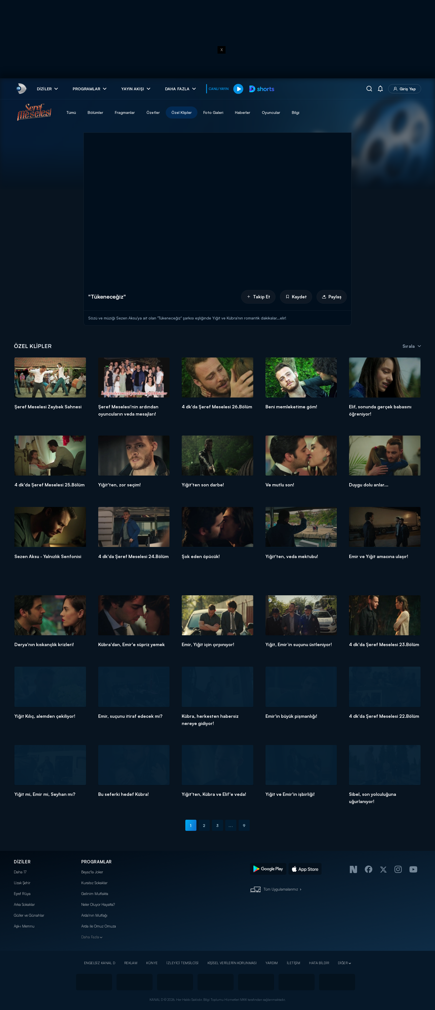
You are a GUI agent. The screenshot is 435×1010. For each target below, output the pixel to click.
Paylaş (332, 296)
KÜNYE (152, 963)
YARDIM (271, 963)
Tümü (71, 112)
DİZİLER (22, 861)
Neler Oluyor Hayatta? (98, 904)
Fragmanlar (125, 112)
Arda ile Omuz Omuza (98, 926)
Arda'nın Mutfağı (94, 915)
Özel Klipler (181, 112)
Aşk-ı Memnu (24, 926)
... (231, 825)
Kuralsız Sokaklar (94, 883)
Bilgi (295, 112)
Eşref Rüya (22, 893)
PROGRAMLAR (96, 861)
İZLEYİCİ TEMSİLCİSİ (182, 963)
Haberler (242, 112)
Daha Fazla (90, 937)
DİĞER (343, 963)
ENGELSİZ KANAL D (99, 963)
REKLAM (131, 963)
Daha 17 (20, 872)
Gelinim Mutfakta (94, 893)
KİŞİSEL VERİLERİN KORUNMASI (232, 963)
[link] (21, 89)
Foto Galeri (213, 112)
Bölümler (95, 112)
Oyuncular (271, 112)
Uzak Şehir (22, 883)
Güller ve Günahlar (29, 915)
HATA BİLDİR (319, 963)
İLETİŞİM (293, 963)
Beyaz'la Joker (92, 872)
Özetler (153, 112)
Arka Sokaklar (24, 904)
